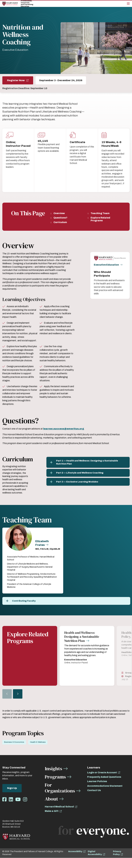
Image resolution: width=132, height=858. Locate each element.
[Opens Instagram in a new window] (25, 799)
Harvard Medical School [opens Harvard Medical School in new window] (59, 807)
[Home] (10, 4)
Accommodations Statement (104, 786)
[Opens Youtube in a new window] (18, 799)
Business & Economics (14, 742)
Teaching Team (100, 213)
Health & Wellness (38, 742)
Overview (59, 213)
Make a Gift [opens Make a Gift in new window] (51, 811)
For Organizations (60, 788)
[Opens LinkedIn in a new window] (11, 799)
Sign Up (12, 788)
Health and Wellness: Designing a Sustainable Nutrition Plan (81, 636)
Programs (55, 777)
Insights (53, 768)
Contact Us (94, 790)
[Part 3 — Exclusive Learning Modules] (88, 482)
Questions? (60, 217)
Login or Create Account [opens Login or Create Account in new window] (102, 772)
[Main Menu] (128, 4)
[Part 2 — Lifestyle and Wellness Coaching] (88, 473)
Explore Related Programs (100, 219)
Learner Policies (97, 781)
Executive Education (106, 265)
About (51, 799)
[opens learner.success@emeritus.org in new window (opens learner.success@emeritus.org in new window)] (63, 428)
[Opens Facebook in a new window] (4, 799)
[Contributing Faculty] (66, 601)
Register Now (16, 80)
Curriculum (60, 222)
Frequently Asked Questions (104, 777)
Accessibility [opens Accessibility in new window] (75, 852)
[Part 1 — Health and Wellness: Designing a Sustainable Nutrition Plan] (88, 462)
